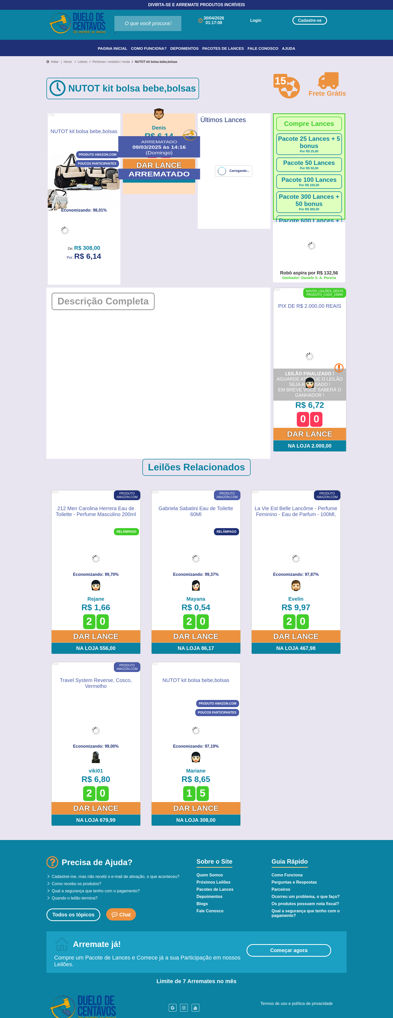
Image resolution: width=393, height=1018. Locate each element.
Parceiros (281, 889)
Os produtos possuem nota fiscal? (305, 904)
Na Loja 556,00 (95, 648)
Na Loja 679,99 (95, 820)
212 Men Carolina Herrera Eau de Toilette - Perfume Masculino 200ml (96, 511)
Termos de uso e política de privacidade (296, 1003)
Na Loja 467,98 (296, 648)
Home (68, 62)
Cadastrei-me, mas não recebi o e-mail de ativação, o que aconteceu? (113, 876)
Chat (121, 914)
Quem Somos (209, 875)
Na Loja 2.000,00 (309, 446)
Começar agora (289, 950)
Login (255, 20)
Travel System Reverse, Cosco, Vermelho (96, 682)
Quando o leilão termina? (71, 898)
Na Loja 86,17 (196, 648)
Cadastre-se (310, 20)
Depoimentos (184, 48)
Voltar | (55, 62)
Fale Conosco (263, 48)
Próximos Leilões (213, 882)
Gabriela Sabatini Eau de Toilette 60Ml (196, 511)
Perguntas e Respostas (294, 882)
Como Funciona (287, 875)
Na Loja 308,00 (159, 177)
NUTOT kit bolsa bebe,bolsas (156, 62)
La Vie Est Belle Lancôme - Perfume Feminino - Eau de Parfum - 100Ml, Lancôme (295, 511)
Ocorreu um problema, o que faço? (306, 896)
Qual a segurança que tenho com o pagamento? (93, 891)
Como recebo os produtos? (73, 884)
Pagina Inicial (112, 48)
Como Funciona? (148, 48)
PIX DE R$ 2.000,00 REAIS (309, 306)
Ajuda (288, 48)
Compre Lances (309, 123)
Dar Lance (159, 165)
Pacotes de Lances (223, 48)
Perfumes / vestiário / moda (111, 62)
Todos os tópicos (73, 914)
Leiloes (82, 62)
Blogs (202, 904)
